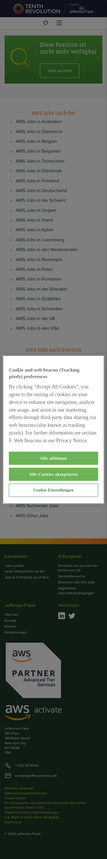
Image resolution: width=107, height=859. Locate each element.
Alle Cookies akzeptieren (53, 474)
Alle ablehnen (53, 458)
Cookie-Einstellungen (53, 490)
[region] (53, 429)
